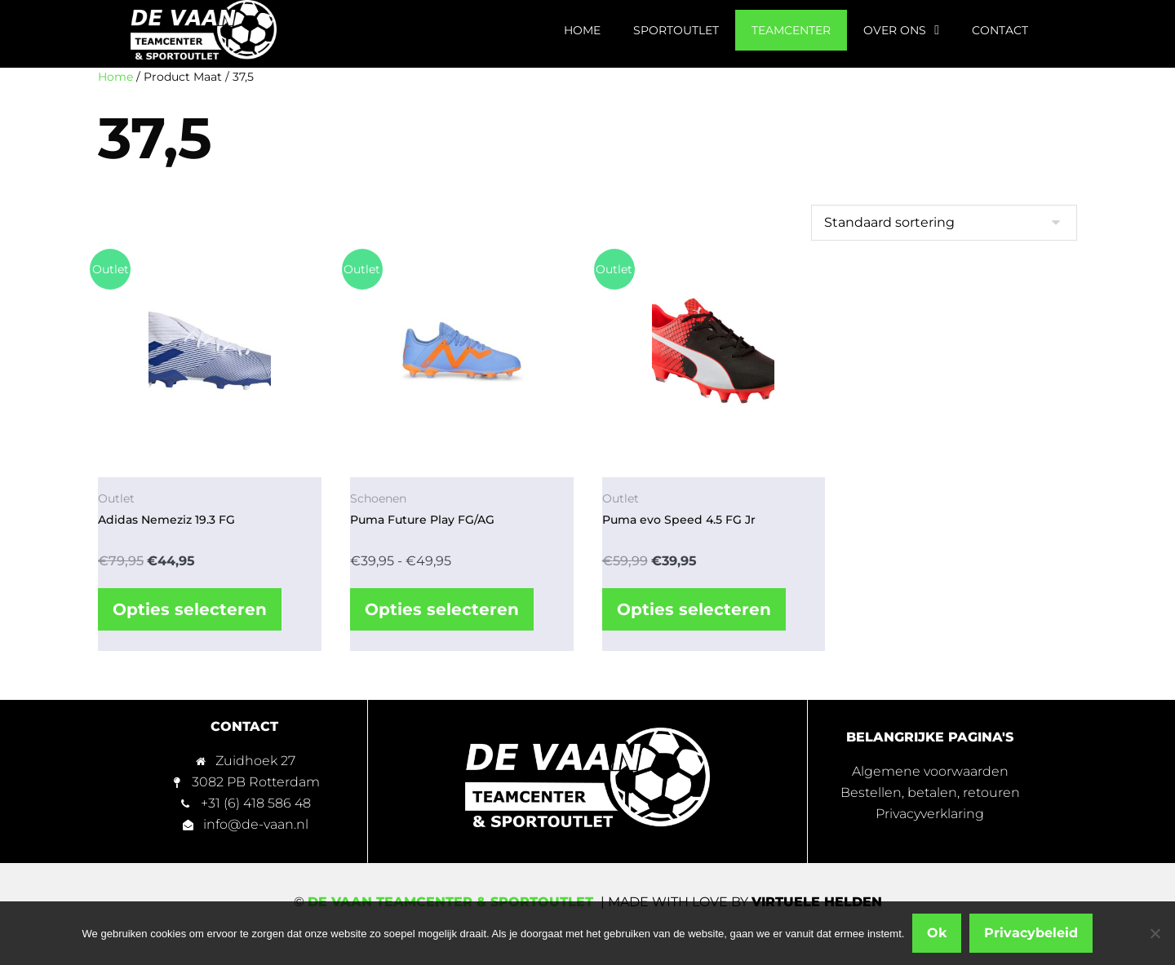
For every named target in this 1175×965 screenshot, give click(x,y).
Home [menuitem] (582, 30)
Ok (937, 933)
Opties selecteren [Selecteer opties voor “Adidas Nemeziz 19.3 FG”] (190, 609)
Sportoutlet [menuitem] (676, 30)
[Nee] (1154, 933)
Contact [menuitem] (1000, 30)
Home (115, 76)
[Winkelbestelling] (944, 223)
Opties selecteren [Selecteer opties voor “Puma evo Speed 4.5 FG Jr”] (694, 609)
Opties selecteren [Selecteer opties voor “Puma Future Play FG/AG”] (442, 609)
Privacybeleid (1031, 933)
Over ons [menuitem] (901, 30)
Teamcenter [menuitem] (791, 30)
